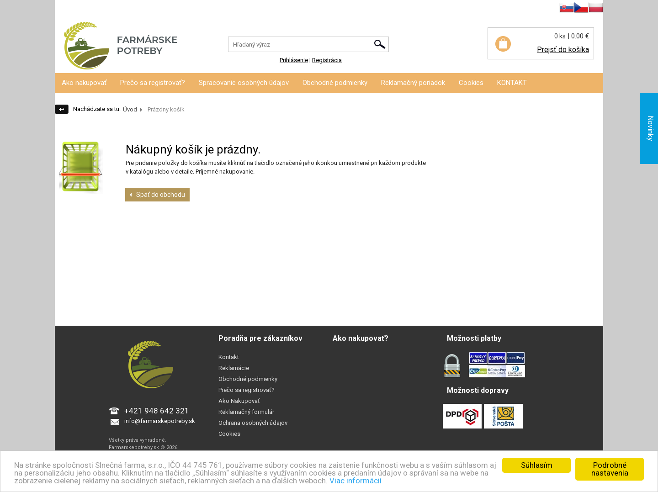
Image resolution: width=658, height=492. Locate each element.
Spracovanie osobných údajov (244, 83)
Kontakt (228, 357)
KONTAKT (512, 83)
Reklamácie (233, 368)
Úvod (130, 109)
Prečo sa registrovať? (152, 83)
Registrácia (104, 8)
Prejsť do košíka (563, 49)
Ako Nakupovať (239, 400)
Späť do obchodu (160, 194)
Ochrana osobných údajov (252, 422)
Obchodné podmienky (334, 83)
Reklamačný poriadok (413, 83)
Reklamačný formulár (246, 411)
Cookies (471, 83)
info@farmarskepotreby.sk (159, 421)
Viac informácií (355, 480)
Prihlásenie (69, 8)
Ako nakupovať (84, 83)
